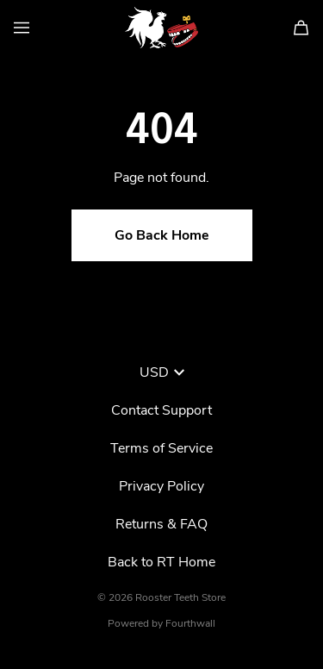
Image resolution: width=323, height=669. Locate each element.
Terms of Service (161, 448)
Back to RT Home (161, 562)
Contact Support (161, 410)
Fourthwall (190, 623)
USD (162, 372)
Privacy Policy (161, 486)
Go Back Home (162, 235)
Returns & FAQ (161, 524)
